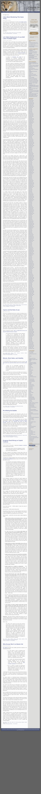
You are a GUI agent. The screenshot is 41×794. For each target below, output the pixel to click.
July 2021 (30, 124)
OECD (15, 305)
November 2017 (31, 170)
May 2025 (30, 110)
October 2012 (31, 239)
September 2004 (31, 348)
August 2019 (31, 146)
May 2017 (30, 177)
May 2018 (30, 163)
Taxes (30, 429)
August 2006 (31, 322)
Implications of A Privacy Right (33, 80)
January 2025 (31, 115)
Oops (30, 41)
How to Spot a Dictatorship (33, 79)
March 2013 (31, 233)
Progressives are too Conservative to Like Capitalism (34, 85)
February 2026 (31, 100)
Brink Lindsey (7, 304)
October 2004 (31, 347)
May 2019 (30, 150)
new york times (11, 305)
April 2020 (30, 137)
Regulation (7, 306)
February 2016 (31, 194)
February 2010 (31, 275)
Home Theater (31, 392)
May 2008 (30, 298)
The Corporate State (9, 354)
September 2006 (31, 321)
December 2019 (31, 142)
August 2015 (31, 200)
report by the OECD (21, 52)
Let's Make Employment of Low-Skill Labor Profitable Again (14, 37)
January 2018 (31, 168)
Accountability (31, 352)
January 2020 (31, 141)
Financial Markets (31, 380)
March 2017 (31, 179)
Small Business (31, 427)
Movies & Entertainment (32, 407)
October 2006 (31, 320)
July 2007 (30, 310)
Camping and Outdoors (32, 362)
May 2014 (30, 217)
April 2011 (30, 259)
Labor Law (30, 401)
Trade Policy (31, 433)
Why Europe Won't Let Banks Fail (13, 644)
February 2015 (31, 207)
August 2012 (31, 241)
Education (30, 373)
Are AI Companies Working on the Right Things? (33, 46)
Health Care (31, 389)
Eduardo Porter (18, 304)
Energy (30, 374)
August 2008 (31, 295)
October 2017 (31, 171)
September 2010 (31, 267)
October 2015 (31, 198)
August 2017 (31, 173)
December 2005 (31, 331)
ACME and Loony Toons (32, 353)
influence (13, 406)
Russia (20, 305)
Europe (17, 722)
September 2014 (31, 213)
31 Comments (15, 723)
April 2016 (30, 191)
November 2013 (31, 224)
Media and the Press (32, 403)
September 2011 (31, 253)
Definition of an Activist (32, 74)
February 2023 (31, 116)
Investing (30, 400)
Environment (31, 375)
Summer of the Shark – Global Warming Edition (33, 55)
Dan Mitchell (5, 647)
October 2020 (31, 133)
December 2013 (31, 223)
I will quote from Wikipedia (8, 458)
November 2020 (31, 132)
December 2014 (31, 209)
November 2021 (31, 119)
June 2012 (30, 243)
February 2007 (31, 315)
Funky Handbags (31, 77)
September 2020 (31, 134)
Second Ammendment (32, 426)
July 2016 (30, 188)
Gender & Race (31, 384)
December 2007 (31, 304)
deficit (13, 722)
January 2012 (31, 249)
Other (30, 411)
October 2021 (31, 120)
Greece (13, 32)
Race (30, 420)
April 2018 (30, 164)
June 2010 (30, 270)
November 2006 (31, 319)
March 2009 (31, 287)
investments (8, 639)
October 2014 (31, 212)
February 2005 (31, 342)
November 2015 (31, 197)
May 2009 (30, 285)
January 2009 (31, 289)
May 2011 (30, 258)
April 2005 (30, 340)
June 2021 (30, 125)
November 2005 (31, 332)
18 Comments (12, 640)
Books (30, 361)
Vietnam (16, 639)
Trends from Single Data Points (34, 437)
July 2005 (30, 337)
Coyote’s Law (31, 73)
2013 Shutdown (31, 351)
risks (15, 32)
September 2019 (31, 145)
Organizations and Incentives (33, 410)
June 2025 (30, 109)
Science (30, 425)
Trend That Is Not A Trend (33, 436)
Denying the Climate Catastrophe (32, 50)
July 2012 (30, 242)
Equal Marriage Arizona (32, 376)
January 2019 (31, 154)
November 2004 (31, 346)
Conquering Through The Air (33, 42)
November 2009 (31, 278)
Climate (30, 365)
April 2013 (30, 232)
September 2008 (31, 294)
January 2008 (31, 303)
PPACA (9, 353)
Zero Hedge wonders (23, 21)
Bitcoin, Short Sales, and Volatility (13, 358)
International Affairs (9, 33)
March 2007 (31, 314)
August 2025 (31, 107)
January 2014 (31, 222)
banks (8, 32)
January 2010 (31, 276)
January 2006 (31, 330)
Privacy (30, 416)
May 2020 (30, 136)
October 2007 (31, 306)
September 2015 (31, 199)
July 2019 (30, 147)
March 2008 (31, 301)
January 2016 (31, 195)
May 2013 (30, 231)
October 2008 (31, 293)
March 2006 (31, 328)
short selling (17, 406)
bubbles (6, 406)
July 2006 (30, 323)
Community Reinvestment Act (17, 435)
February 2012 (31, 248)
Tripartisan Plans (31, 438)
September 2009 (31, 280)
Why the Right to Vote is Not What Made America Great (33, 96)
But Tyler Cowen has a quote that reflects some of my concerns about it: (15, 362)
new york (6, 305)
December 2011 (31, 250)
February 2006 (31, 329)
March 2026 (31, 99)
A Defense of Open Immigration (34, 65)
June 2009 (30, 284)
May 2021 (30, 126)
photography (31, 412)
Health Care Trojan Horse (33, 78)
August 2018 (31, 160)
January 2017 (31, 181)
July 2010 (30, 269)
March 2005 (31, 341)
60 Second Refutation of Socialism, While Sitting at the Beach (33, 63)
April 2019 (30, 151)
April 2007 (30, 313)
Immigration (31, 394)
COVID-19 (30, 366)
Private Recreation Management (34, 417)
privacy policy (32, 37)
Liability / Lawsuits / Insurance (33, 402)
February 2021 (31, 129)
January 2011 (31, 262)
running (17, 305)
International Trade (32, 399)
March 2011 (31, 260)
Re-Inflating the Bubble (10, 410)
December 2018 (31, 155)
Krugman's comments (23, 445)
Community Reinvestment (9, 435)
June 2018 (30, 162)
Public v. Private (31, 419)
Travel (30, 435)
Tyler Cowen (21, 406)
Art (29, 357)
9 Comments (15, 33)
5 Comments (15, 354)
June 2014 (30, 216)
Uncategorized (31, 439)
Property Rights (31, 418)
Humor (30, 393)
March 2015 (31, 206)
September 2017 (31, 172)
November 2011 (31, 251)
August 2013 (31, 227)
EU (14, 722)
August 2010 (31, 268)
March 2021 (31, 128)
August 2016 (31, 187)
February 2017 (31, 180)
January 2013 (31, 235)
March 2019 (31, 152)
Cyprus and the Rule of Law (11, 310)
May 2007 (30, 312)
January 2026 (31, 101)
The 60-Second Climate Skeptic (34, 90)
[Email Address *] (33, 29)
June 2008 (30, 297)
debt (11, 406)
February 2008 (31, 302)
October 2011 (31, 252)
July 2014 (30, 215)
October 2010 (31, 266)
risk (11, 639)
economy (14, 304)
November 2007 (31, 305)
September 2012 (31, 240)
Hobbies (30, 391)
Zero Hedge (19, 32)
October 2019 (31, 144)
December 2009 (31, 277)
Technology (30, 430)
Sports (30, 428)
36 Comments (12, 306)
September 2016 (31, 186)
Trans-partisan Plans (32, 434)
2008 (5, 32)
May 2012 (30, 244)
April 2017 (30, 178)
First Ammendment (32, 381)
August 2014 (31, 214)
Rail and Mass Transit (32, 421)
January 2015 (31, 208)
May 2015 (30, 204)
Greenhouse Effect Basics (33, 51)
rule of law (12, 353)
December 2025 (31, 102)
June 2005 (30, 338)
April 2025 (30, 111)
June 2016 (30, 189)
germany (19, 722)
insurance (4, 639)
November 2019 (31, 143)
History (30, 390)
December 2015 (31, 196)
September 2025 (31, 106)
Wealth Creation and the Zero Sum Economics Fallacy (33, 94)
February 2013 (31, 234)
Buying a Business (32, 68)
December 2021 (31, 118)
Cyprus (10, 32)
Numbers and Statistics (32, 409)
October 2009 (31, 279)
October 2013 (31, 225)
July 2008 (30, 296)
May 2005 (30, 339)
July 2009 (30, 283)
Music (30, 408)
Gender (30, 383)
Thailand (13, 639)
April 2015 (30, 205)
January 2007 (31, 316)
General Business (31, 385)
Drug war (30, 371)
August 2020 (31, 135)
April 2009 (30, 286)
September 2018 (31, 159)
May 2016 (30, 190)
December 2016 (31, 182)
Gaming (30, 382)
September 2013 (31, 226)
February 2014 (31, 221)
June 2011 (30, 257)
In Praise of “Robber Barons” (33, 81)
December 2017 (31, 169)
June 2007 (30, 311)
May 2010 (30, 271)
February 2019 (31, 153)
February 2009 (31, 288)
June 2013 (30, 230)
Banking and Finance (32, 358)
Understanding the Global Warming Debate (33, 57)
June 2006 (30, 324)
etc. (29, 377)
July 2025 (30, 108)
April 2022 (30, 117)
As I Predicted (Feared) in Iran (33, 43)
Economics (8, 436)
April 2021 (30, 127)
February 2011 (31, 261)
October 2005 (31, 333)
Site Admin (30, 449)
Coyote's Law (31, 367)
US (16, 32)
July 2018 (30, 161)
